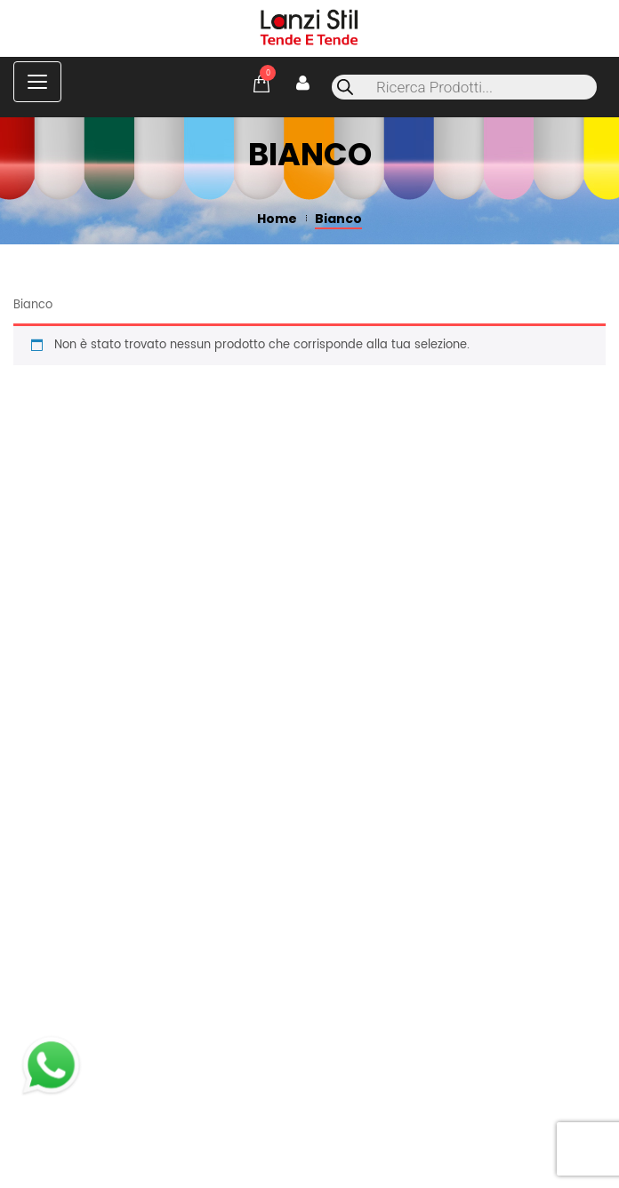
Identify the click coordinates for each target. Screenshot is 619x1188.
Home (277, 218)
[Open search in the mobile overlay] (464, 87)
